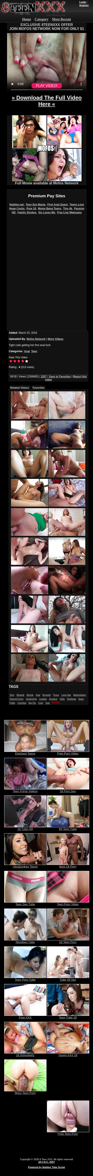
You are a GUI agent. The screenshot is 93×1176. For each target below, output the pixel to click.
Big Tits (32, 703)
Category (41, 19)
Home (26, 19)
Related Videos (19, 387)
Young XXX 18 (68, 1054)
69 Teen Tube (68, 828)
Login (82, 2)
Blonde (30, 695)
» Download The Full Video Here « (47, 101)
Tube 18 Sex (68, 978)
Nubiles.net (16, 204)
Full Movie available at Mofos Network (47, 181)
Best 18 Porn (68, 865)
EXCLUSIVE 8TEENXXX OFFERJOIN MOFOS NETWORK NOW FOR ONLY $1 (46, 27)
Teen (34, 351)
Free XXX (25, 1016)
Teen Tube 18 (68, 1016)
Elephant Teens (25, 752)
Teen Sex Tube (25, 903)
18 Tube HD (25, 828)
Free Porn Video (68, 752)
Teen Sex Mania (35, 204)
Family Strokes (27, 212)
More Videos (55, 339)
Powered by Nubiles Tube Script (46, 1167)
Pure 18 (31, 208)
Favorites (38, 387)
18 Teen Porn (68, 941)
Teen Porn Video (68, 903)
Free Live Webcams (69, 212)
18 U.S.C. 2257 (46, 1162)
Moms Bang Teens (49, 208)
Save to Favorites (60, 376)
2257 (44, 376)
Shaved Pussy (16, 699)
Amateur (53, 699)
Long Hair (66, 695)
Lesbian (43, 699)
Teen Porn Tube (25, 978)
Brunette (47, 695)
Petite (12, 703)
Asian (81, 699)
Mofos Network (36, 339)
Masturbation (79, 695)
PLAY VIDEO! (47, 86)
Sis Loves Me (46, 212)
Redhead (71, 699)
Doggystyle (31, 699)
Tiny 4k (67, 208)
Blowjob (20, 695)
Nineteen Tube (25, 941)
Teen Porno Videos (25, 790)
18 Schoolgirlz (25, 1054)
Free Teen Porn (68, 1133)
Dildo (62, 699)
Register (84, 5)
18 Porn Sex (68, 790)
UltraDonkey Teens (25, 865)
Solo (47, 703)
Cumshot (21, 703)
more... (56, 702)
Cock (40, 703)
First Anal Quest (57, 204)
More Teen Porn (25, 1092)
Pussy (56, 695)
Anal (27, 351)
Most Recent (61, 19)
